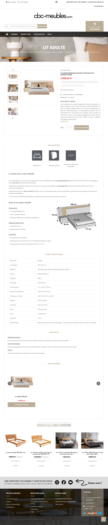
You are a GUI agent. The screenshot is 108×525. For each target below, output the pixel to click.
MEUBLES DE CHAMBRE (35, 52)
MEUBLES (14, 34)
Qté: (62, 128)
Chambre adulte (49, 52)
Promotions (10, 507)
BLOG (49, 34)
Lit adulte (60, 52)
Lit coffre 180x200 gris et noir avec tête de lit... (92, 453)
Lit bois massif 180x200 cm (15, 452)
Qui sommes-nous (38, 499)
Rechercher (42, 26)
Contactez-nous (12, 499)
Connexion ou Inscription (64, 499)
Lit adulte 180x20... (21, 397)
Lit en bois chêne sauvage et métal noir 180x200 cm (41, 453)
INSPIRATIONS (26, 34)
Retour (9, 502)
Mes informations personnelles (66, 502)
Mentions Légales (37, 506)
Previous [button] (13, 70)
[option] (13, 76)
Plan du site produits (13, 504)
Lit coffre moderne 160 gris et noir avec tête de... (67, 453)
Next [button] (13, 118)
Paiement (35, 509)
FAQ (33, 512)
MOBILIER (23, 52)
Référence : (64, 97)
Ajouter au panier (81, 128)
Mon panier (59, 504)
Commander (23, 2)
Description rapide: (68, 101)
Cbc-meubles (13, 52)
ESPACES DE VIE (39, 34)
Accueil (7, 34)
